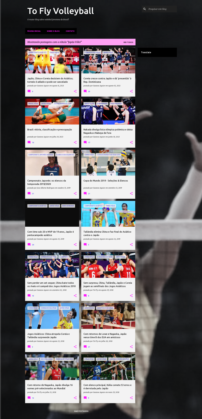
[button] (75, 91)
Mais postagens (81, 411)
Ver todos (128, 42)
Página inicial (34, 31)
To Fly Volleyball (60, 11)
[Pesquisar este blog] (162, 9)
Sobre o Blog (53, 31)
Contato (70, 31)
